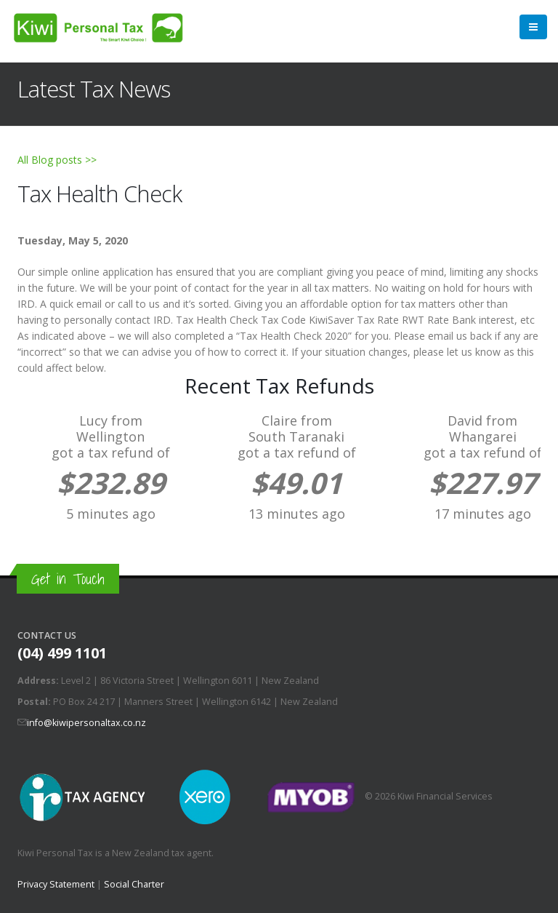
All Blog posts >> (57, 160)
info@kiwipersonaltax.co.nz (86, 723)
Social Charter (134, 884)
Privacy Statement (55, 884)
